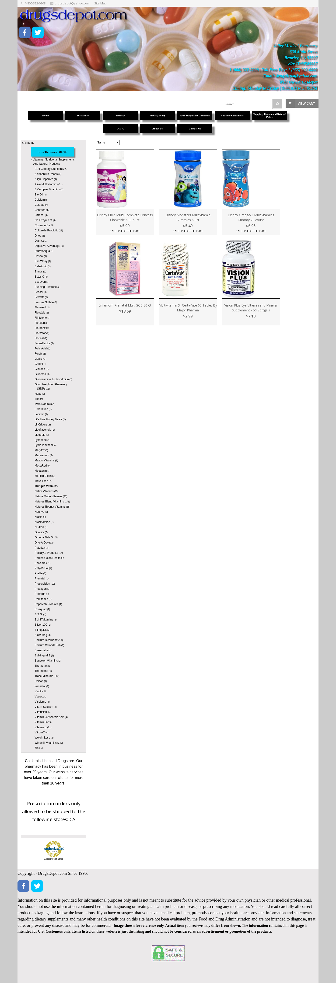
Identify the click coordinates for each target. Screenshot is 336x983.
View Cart (306, 103)
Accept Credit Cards (53, 859)
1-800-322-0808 (35, 3)
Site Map (100, 3)
